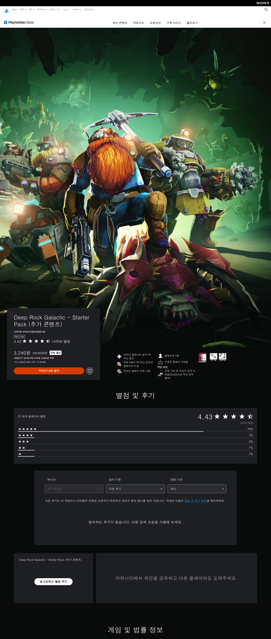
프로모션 (135, 19)
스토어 (75, 9)
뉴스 (65, 9)
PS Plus (41, 9)
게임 (14, 9)
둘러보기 (172, 19)
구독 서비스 (153, 19)
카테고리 (118, 19)
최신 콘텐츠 (100, 19)
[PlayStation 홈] (6, 9)
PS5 (22, 9)
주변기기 (54, 9)
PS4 (31, 9)
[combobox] (74, 485)
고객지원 (87, 9)
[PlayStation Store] (20, 19)
